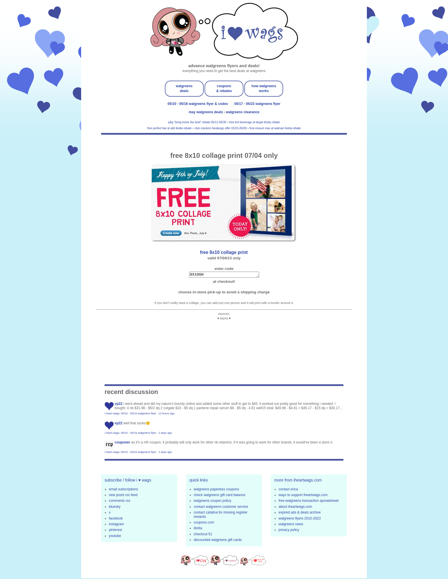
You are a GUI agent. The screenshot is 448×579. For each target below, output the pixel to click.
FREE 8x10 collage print (224, 252)
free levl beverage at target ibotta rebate (254, 122)
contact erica (288, 490)
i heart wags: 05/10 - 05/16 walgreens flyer (130, 414)
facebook (116, 519)
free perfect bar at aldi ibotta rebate (169, 128)
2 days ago (165, 433)
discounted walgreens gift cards (218, 541)
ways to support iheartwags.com (303, 496)
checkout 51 (203, 535)
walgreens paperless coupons (216, 490)
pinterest (115, 531)
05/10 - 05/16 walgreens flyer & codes (198, 104)
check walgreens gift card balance (219, 496)
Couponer (122, 443)
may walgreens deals (206, 112)
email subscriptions (123, 490)
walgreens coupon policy (212, 502)
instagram (116, 525)
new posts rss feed (123, 496)
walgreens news (291, 525)
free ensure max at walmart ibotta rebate (275, 128)
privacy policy (289, 531)
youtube (115, 537)
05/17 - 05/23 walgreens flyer (257, 104)
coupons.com (204, 523)
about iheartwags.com (295, 508)
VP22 (118, 405)
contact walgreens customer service (221, 508)
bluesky (115, 508)
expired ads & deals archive (300, 513)
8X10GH (224, 275)
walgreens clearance (242, 112)
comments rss (119, 502)
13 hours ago (167, 414)
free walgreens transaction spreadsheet (309, 502)
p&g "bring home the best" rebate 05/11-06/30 (197, 122)
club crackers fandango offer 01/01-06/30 (221, 128)
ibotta (198, 529)
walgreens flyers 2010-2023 (300, 519)
